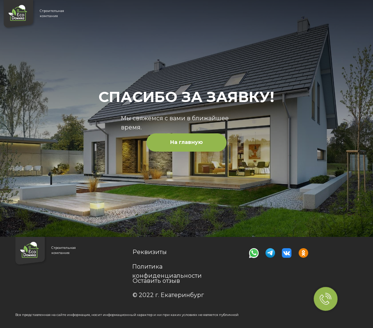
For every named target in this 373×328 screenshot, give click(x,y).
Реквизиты (150, 252)
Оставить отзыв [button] (156, 280)
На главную (186, 142)
